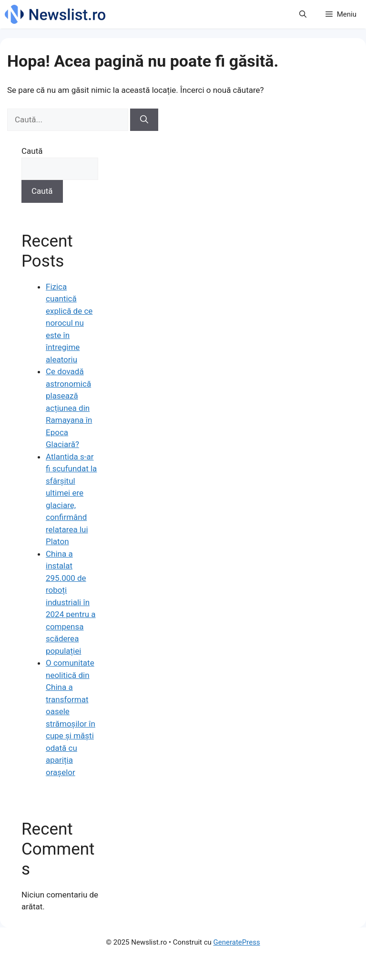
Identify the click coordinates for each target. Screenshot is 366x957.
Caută (32, 151)
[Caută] (144, 120)
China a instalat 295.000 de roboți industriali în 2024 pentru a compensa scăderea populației (71, 602)
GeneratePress (237, 942)
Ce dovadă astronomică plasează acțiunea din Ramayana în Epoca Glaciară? (69, 408)
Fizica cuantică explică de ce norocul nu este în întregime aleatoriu (69, 323)
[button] (303, 14)
